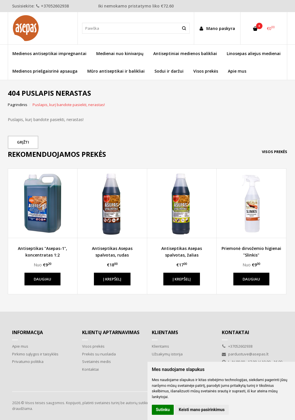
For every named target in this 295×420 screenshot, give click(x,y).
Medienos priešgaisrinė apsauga (44, 71)
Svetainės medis (96, 361)
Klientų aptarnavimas (110, 332)
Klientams (165, 332)
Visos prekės (205, 71)
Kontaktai (90, 369)
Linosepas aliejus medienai (254, 53)
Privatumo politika (28, 361)
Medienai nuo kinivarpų (119, 53)
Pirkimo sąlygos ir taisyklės (35, 354)
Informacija (27, 332)
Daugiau (42, 279)
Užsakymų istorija (167, 354)
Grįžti (23, 142)
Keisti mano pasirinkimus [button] (202, 409)
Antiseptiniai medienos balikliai (185, 53)
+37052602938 (52, 6)
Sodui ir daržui (169, 71)
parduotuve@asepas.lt (245, 354)
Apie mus (237, 71)
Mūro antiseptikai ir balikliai (116, 71)
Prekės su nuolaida (99, 354)
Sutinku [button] (163, 409)
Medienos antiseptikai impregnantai (49, 53)
